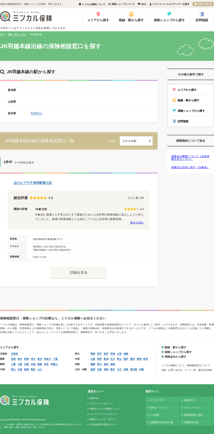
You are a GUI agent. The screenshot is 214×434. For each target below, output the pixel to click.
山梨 (92, 359)
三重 (13, 364)
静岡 (139, 359)
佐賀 (99, 369)
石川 (112, 359)
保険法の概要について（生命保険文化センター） (190, 158)
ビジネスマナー (158, 400)
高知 (106, 364)
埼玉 (33, 359)
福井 (126, 359)
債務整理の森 (191, 422)
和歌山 (54, 364)
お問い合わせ (205, 4)
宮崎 (126, 369)
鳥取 (33, 369)
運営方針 (94, 398)
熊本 (112, 369)
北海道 (14, 353)
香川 (99, 364)
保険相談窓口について (198, 365)
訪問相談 (202, 20)
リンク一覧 (190, 370)
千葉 (55, 359)
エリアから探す (98, 20)
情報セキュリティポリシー (104, 419)
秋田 (106, 353)
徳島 (112, 364)
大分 (119, 369)
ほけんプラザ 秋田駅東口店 (33, 182)
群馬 (26, 359)
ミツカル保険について (93, 4)
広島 (20, 369)
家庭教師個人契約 (193, 415)
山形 (119, 353)
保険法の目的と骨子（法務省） (190, 167)
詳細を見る (79, 272)
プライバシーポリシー (101, 403)
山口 (39, 369)
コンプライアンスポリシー (104, 414)
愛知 (132, 359)
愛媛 (92, 364)
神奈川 (47, 359)
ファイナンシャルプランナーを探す (171, 4)
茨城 (13, 359)
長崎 (106, 369)
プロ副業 (154, 415)
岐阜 (145, 359)
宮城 (112, 353)
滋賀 (39, 364)
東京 (39, 359)
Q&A (143, 4)
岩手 (99, 353)
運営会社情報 (205, 370)
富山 (119, 359)
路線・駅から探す (131, 20)
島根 (26, 369)
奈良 (46, 364)
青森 (92, 353)
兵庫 (26, 364)
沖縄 (141, 369)
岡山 (13, 369)
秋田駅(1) (36, 113)
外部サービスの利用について (105, 408)
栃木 (20, 359)
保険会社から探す (175, 356)
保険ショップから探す (169, 20)
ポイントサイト (192, 407)
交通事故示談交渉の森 (161, 422)
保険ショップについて (123, 4)
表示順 (111, 141)
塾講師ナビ (190, 400)
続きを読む (137, 222)
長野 (99, 359)
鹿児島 (133, 369)
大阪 (20, 364)
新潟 (106, 359)
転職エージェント (159, 407)
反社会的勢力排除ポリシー (104, 424)
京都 (33, 364)
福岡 (92, 369)
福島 (126, 353)
